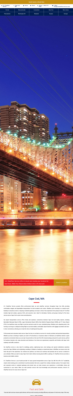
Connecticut (36, 10)
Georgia (66, 13)
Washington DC (22, 13)
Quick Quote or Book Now (36, 2)
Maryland (36, 13)
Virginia (51, 13)
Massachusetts (21, 10)
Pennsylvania (7, 13)
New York (51, 10)
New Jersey (66, 10)
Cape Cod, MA (17, 6)
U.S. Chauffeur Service (6, 6)
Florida (7, 10)
